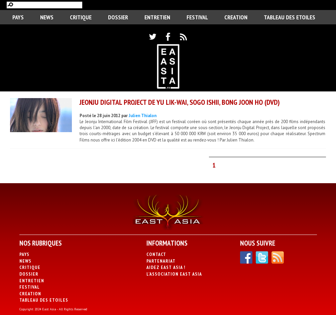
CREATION (235, 17)
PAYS (18, 17)
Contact (156, 254)
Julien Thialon (142, 115)
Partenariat (161, 261)
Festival (197, 17)
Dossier (118, 17)
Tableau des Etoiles (289, 17)
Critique (81, 17)
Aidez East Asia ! (165, 267)
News (46, 17)
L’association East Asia (174, 274)
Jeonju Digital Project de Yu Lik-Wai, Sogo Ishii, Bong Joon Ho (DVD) (180, 102)
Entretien (157, 17)
